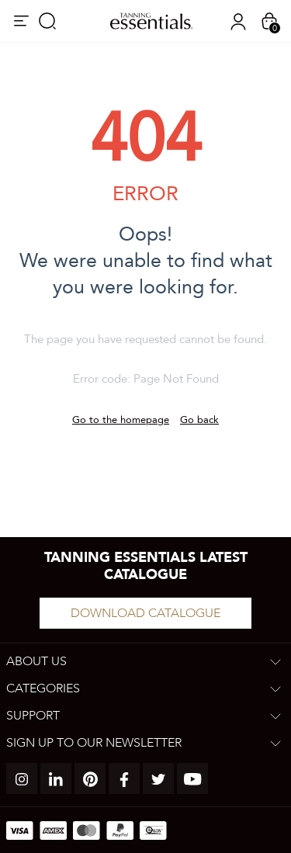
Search (47, 21)
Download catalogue (145, 613)
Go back (199, 420)
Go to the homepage (120, 420)
